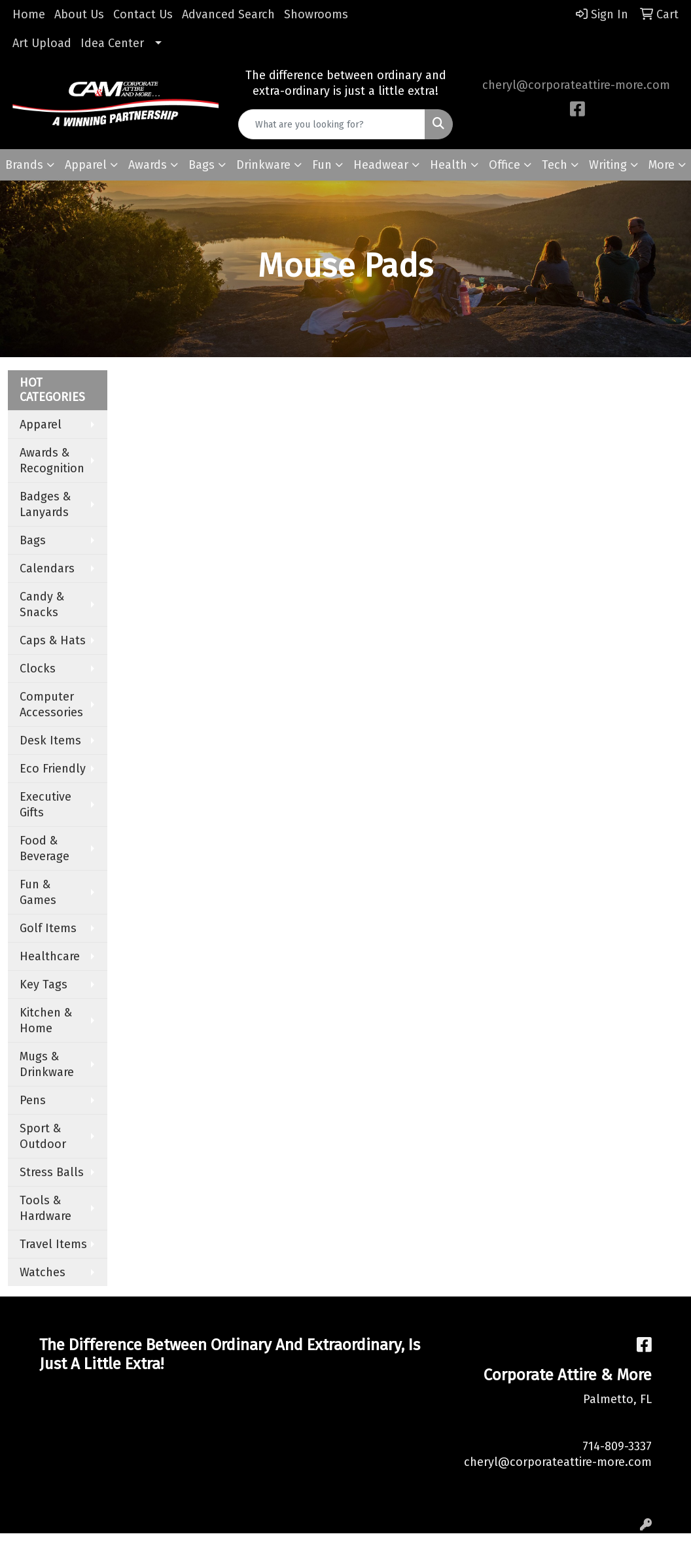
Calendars (47, 568)
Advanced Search (228, 14)
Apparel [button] (86, 165)
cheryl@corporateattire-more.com (576, 85)
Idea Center (112, 43)
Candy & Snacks (42, 604)
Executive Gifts (45, 805)
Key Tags (43, 984)
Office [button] (504, 165)
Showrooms (316, 14)
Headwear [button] (380, 165)
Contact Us (143, 14)
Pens (33, 1100)
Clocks (38, 668)
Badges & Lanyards (45, 504)
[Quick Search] (331, 124)
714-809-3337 (617, 1446)
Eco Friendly (53, 768)
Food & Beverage (44, 848)
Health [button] (448, 165)
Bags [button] (201, 165)
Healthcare (50, 956)
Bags (33, 540)
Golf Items (48, 928)
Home (28, 14)
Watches (42, 1272)
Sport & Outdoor (43, 1136)
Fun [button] (322, 165)
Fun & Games (38, 892)
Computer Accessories (51, 704)
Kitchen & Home (46, 1020)
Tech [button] (554, 165)
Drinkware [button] (263, 165)
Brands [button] (24, 165)
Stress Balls (52, 1172)
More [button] (661, 165)
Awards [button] (147, 165)
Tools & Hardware (45, 1208)
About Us (79, 14)
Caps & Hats (53, 640)
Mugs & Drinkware (47, 1064)
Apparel (41, 424)
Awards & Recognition (52, 460)
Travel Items (53, 1244)
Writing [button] (608, 165)
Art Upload (41, 43)
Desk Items (50, 740)
